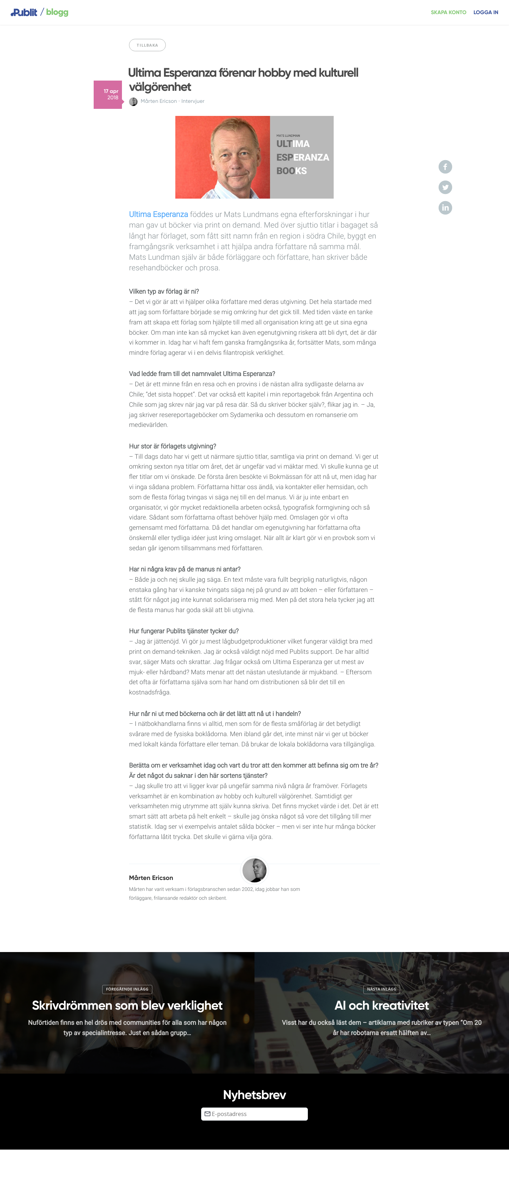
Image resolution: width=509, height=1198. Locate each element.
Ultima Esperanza (158, 214)
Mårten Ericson (159, 101)
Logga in (486, 12)
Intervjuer (192, 101)
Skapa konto (449, 12)
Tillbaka (147, 45)
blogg (54, 12)
